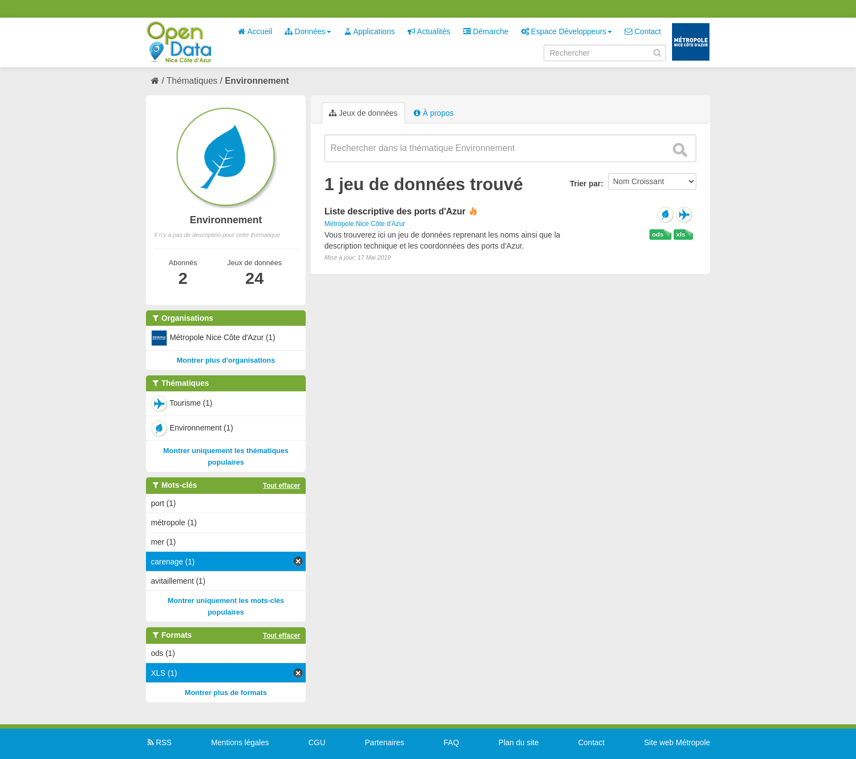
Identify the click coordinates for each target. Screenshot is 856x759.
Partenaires (384, 742)
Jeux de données (363, 113)
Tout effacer (281, 485)
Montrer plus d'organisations (226, 360)
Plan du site (519, 742)
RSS (159, 742)
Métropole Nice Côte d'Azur (364, 224)
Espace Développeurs (566, 31)
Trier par (585, 183)
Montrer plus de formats (226, 692)
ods (658, 234)
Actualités (429, 31)
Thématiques (192, 80)
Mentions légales (240, 742)
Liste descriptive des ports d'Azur (394, 211)
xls (680, 234)
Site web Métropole (677, 742)
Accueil (255, 31)
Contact (643, 31)
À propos (433, 113)
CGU (317, 742)
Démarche (485, 31)
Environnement (257, 80)
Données (308, 31)
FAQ (451, 742)
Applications (369, 31)
